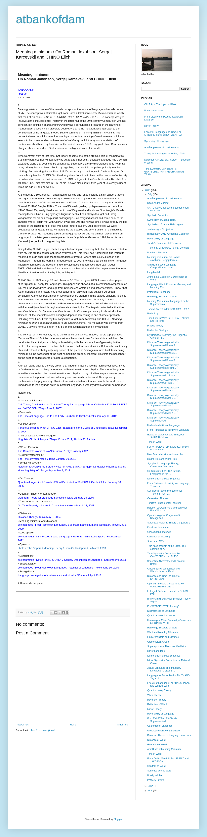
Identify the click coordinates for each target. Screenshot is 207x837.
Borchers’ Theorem (157, 252)
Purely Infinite (154, 775)
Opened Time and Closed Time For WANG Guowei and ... (166, 585)
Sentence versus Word (159, 770)
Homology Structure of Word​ (162, 296)
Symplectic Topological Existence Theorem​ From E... (165, 492)
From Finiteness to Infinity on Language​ (168, 429)
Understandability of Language (163, 425)
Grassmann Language (159, 532)
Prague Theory (155, 325)
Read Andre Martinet (158, 203)
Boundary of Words (154, 110)
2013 (148, 190)
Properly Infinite (155, 780)
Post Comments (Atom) (42, 730)
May (150, 790)
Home (73, 724)
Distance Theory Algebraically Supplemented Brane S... (163, 344)
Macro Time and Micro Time (162, 459)
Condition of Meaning (158, 536)
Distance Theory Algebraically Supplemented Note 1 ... (163, 411)
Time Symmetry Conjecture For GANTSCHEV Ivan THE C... (163, 555)
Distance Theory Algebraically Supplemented (163, 419)
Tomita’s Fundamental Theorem (164, 243)
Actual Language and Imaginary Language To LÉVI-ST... (164, 669)
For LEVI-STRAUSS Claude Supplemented (162, 720)
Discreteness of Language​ (161, 611)
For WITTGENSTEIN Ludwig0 (163, 606)
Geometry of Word (157, 744)
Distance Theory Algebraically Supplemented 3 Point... (163, 366)
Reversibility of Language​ (160, 238)
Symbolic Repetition (157, 215)
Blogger (118, 819)
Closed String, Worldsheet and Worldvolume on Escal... (163, 570)
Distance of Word (156, 740)
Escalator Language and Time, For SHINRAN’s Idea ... (165, 436)
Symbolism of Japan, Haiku (161, 220)
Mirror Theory (151, 125)
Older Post (122, 724)
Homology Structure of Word (162, 627)
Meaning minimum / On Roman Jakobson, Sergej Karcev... (163, 258)
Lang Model (153, 272)
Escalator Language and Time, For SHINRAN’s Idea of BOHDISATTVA (163, 133)
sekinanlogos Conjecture (160, 229)
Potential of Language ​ (159, 292)
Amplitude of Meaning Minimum (164, 749)
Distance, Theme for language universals (169, 735)
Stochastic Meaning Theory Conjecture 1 (168, 522)
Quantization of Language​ (161, 615)
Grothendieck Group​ (158, 641)
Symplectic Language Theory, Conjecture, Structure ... (163, 465)
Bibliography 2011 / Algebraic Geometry (168, 233)
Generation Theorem (158, 498)
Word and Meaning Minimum (162, 632)
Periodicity (152, 313)
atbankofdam (50, 19)
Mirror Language (156, 651)
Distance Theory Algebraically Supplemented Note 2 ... (163, 404)
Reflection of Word (157, 704)
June (151, 786)
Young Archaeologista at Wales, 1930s (164, 153)
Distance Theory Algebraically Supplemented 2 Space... (163, 374)
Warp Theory (154, 695)
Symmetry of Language (156, 141)
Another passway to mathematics (162, 147)
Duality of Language (158, 527)
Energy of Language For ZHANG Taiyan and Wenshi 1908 (168, 684)
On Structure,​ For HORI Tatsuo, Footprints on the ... (164, 472)
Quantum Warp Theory (159, 690)
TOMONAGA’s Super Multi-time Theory (168, 308)
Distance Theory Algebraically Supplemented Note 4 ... (163, 389)
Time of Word (154, 442)
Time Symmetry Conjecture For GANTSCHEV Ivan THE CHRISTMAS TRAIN (164, 172)
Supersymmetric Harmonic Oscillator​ (166, 646)
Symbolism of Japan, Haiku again (165, 224)
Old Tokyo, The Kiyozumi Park (160, 104)
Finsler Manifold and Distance (163, 637)
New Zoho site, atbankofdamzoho (165, 454)
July (150, 194)
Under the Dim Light (158, 330)
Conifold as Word (156, 766)
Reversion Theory (156, 699)
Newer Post (23, 724)
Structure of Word (156, 541)
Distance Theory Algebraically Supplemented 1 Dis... (163, 381)
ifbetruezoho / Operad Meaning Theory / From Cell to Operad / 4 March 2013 (62, 548)
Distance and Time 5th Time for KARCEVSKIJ (163, 577)
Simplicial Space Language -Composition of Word (163, 266)
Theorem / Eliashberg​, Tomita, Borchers (168, 247)
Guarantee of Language (160, 725)
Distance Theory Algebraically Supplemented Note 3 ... (163, 396)
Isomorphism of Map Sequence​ (163, 478)
